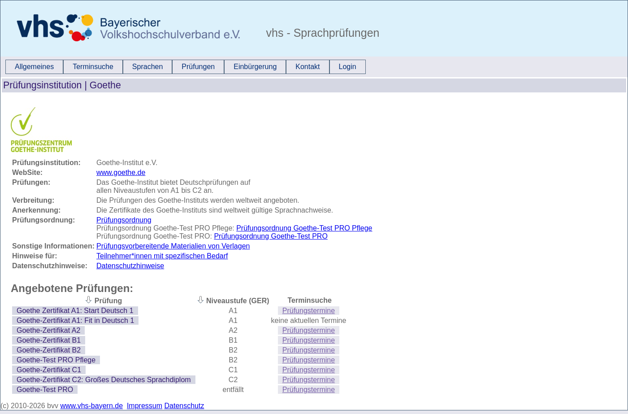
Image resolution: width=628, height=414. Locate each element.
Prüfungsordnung (124, 220)
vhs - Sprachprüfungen (321, 32)
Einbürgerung (255, 66)
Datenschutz (184, 406)
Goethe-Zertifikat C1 (49, 370)
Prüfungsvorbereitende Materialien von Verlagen (173, 246)
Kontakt (307, 66)
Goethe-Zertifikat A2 (48, 330)
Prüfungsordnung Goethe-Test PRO (270, 236)
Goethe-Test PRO (45, 389)
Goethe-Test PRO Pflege (56, 360)
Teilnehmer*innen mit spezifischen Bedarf (162, 256)
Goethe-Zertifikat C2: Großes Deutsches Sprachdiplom (104, 379)
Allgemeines (34, 66)
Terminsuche (93, 66)
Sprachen (147, 66)
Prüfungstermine (308, 310)
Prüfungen (198, 66)
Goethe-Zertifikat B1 (49, 340)
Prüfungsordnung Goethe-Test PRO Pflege (304, 228)
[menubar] (185, 67)
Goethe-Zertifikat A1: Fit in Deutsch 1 (75, 320)
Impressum (144, 406)
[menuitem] (34, 67)
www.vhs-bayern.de (91, 406)
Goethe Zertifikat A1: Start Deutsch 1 (75, 310)
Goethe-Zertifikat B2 (49, 350)
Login (347, 66)
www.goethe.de (120, 172)
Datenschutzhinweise (130, 266)
